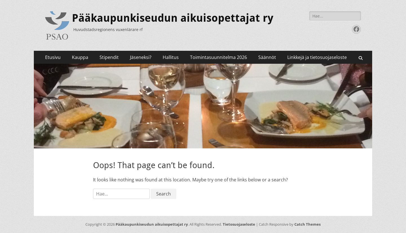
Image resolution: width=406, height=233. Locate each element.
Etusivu (53, 57)
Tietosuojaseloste (239, 224)
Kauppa (80, 57)
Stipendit (109, 57)
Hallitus (171, 57)
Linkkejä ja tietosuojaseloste (317, 57)
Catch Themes (307, 224)
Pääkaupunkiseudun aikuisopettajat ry (172, 18)
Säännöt (267, 57)
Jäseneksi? (140, 57)
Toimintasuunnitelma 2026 (218, 57)
